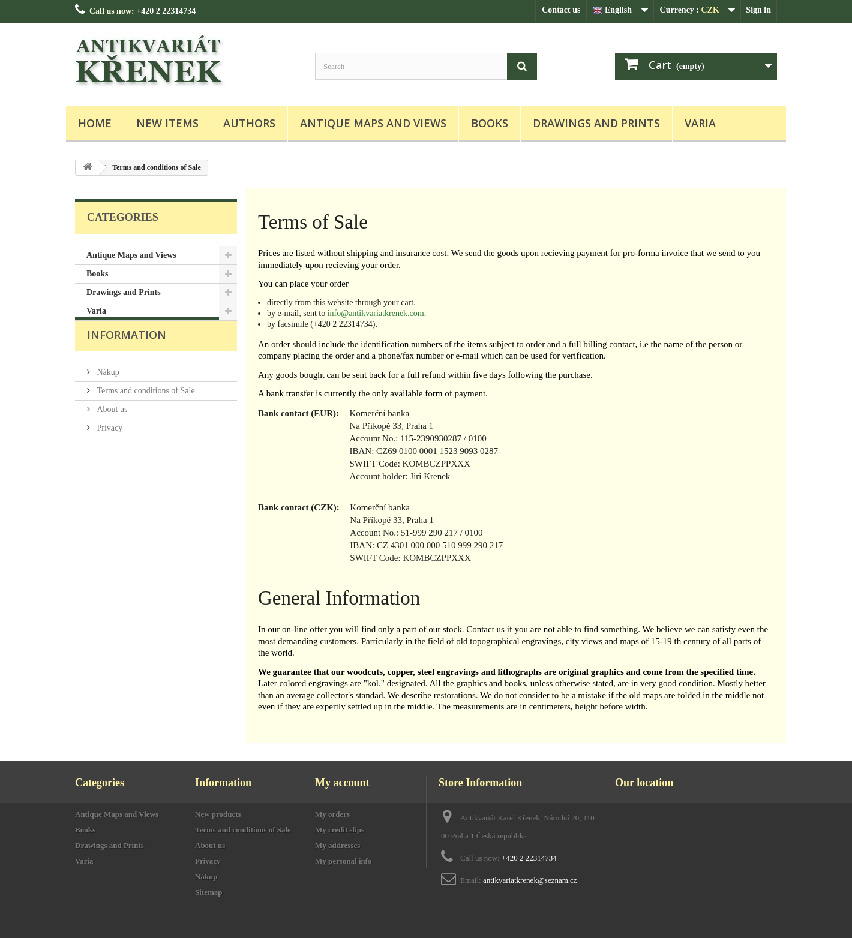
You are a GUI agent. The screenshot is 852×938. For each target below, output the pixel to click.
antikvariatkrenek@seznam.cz (530, 880)
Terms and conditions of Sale (145, 408)
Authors (249, 123)
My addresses (337, 845)
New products (218, 814)
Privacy (108, 445)
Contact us (561, 9)
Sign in (758, 9)
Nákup (107, 389)
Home (95, 123)
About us (111, 426)
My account (342, 783)
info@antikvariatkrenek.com (376, 313)
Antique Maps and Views (373, 123)
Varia (700, 123)
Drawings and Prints (596, 123)
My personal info (343, 860)
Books (489, 123)
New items (167, 123)
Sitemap (209, 892)
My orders (332, 814)
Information (126, 357)
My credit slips (339, 829)
